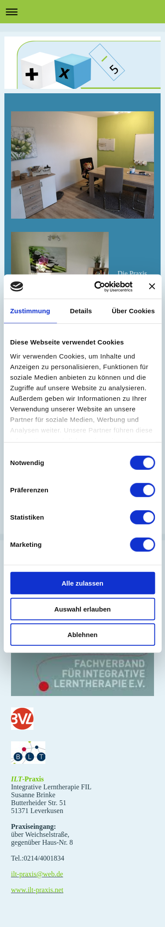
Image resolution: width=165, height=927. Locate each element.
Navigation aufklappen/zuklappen (82, 11)
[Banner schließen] (152, 286)
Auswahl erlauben (82, 608)
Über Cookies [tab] (133, 311)
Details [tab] (81, 311)
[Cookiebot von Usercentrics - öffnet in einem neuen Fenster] (98, 286)
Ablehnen (82, 634)
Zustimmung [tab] (30, 311)
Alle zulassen (82, 583)
